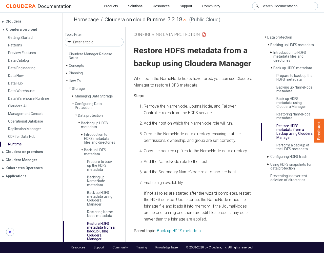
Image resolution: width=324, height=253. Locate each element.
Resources (161, 6)
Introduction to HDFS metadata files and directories (99, 138)
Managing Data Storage (94, 96)
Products (111, 6)
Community (211, 6)
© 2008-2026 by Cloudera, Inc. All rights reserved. (220, 247)
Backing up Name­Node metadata (96, 181)
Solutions (135, 6)
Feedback (319, 130)
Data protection (90, 115)
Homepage (86, 19)
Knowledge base (166, 247)
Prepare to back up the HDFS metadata (99, 166)
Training (141, 247)
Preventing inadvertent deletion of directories (288, 178)
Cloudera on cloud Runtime (135, 19)
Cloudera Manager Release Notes (90, 56)
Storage (78, 89)
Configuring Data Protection (88, 106)
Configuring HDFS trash (288, 157)
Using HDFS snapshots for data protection (291, 166)
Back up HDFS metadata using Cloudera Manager (99, 198)
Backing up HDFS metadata (94, 125)
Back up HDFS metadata (95, 152)
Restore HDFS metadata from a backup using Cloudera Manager (101, 231)
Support (186, 6)
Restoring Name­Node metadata (100, 214)
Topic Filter (73, 35)
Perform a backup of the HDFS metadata (293, 147)
